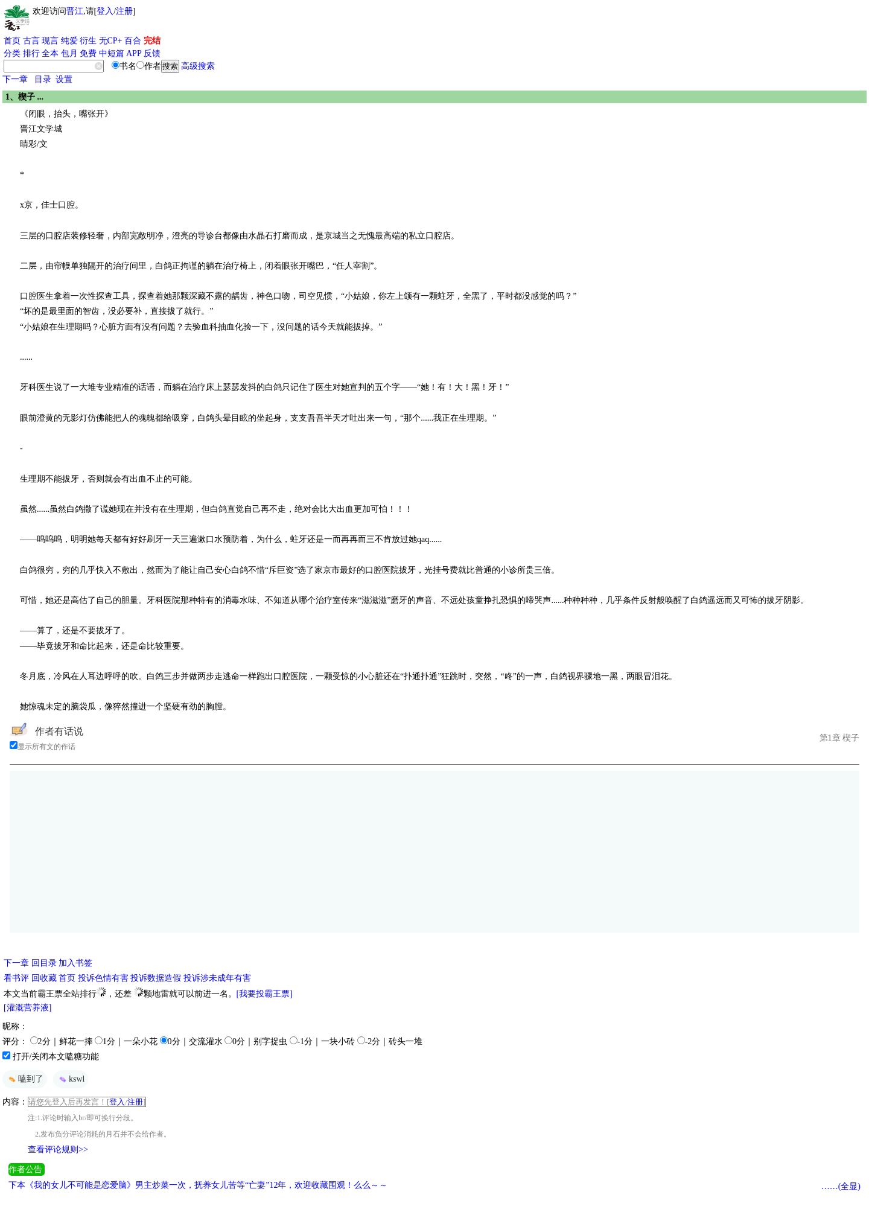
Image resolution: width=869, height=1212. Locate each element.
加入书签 (75, 963)
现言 (50, 40)
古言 (31, 40)
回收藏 (44, 978)
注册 (124, 11)
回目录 (44, 963)
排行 (31, 53)
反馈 (152, 53)
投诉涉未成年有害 (217, 978)
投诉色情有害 (103, 978)
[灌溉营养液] (27, 1007)
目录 (42, 79)
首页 (12, 40)
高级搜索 (198, 66)
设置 (64, 79)
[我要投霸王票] (265, 993)
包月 (69, 53)
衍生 (88, 40)
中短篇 (111, 53)
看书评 (16, 978)
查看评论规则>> (58, 1149)
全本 (50, 53)
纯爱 (69, 40)
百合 (132, 40)
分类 (12, 53)
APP (134, 53)
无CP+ (111, 40)
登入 (105, 11)
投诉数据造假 (155, 978)
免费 (88, 53)
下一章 (15, 79)
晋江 (74, 11)
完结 (152, 40)
